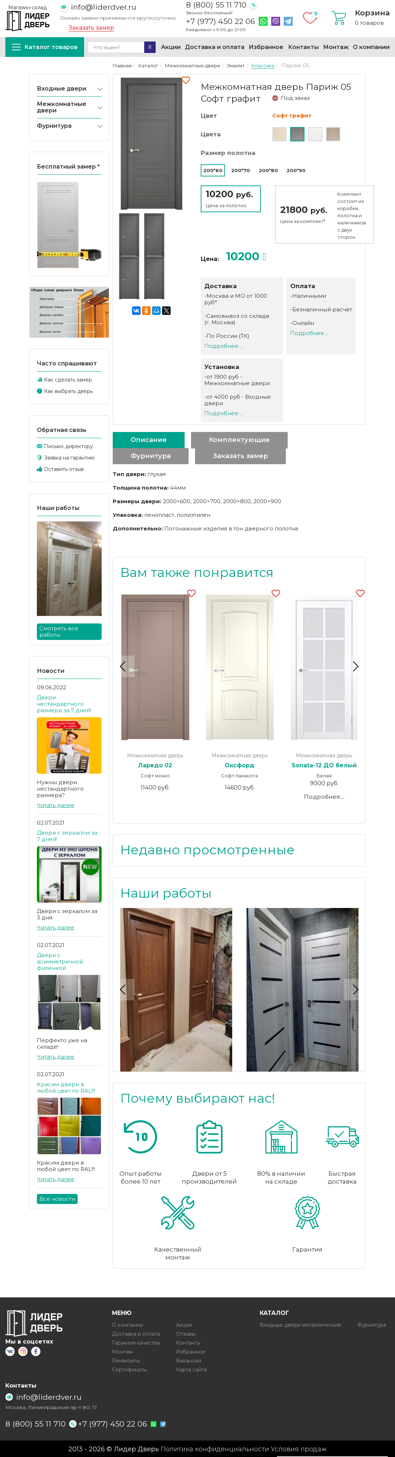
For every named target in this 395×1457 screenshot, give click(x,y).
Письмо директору (68, 446)
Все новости (57, 1198)
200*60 (213, 170)
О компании (371, 47)
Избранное (266, 47)
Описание (149, 440)
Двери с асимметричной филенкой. (60, 961)
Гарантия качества (136, 1342)
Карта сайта (191, 1368)
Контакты (303, 47)
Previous (124, 666)
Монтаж (335, 47)
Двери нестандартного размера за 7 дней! (64, 704)
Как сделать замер (68, 380)
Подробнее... (324, 796)
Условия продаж (299, 1448)
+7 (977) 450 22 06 (220, 21)
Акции (171, 47)
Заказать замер (91, 28)
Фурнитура (54, 125)
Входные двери (61, 88)
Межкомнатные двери (61, 107)
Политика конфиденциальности (215, 1448)
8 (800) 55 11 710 (216, 4)
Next (354, 666)
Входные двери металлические (300, 1324)
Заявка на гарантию (69, 458)
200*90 (296, 170)
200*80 (268, 170)
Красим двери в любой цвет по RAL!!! (66, 1087)
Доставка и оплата (214, 47)
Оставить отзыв (64, 469)
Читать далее (55, 805)
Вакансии (188, 1359)
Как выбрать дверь (68, 391)
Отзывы (185, 1333)
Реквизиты (126, 1359)
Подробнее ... (223, 346)
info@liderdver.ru (103, 7)
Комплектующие (239, 440)
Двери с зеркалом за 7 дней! (67, 835)
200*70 (240, 170)
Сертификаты (129, 1368)
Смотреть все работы (58, 631)
